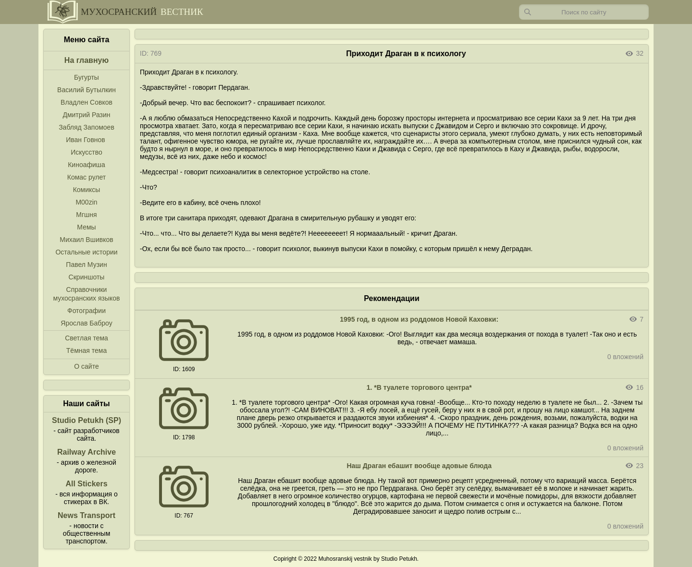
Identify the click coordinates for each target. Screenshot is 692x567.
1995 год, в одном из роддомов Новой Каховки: (419, 319)
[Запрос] (584, 12)
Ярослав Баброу (86, 323)
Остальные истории (86, 252)
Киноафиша (86, 165)
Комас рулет (86, 177)
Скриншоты (87, 277)
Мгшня (86, 214)
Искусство (86, 152)
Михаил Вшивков (86, 239)
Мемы (86, 227)
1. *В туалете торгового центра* (419, 387)
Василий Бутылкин (86, 90)
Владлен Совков (86, 102)
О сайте (86, 366)
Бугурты (86, 77)
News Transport (86, 515)
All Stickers (86, 484)
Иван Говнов (85, 140)
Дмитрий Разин (86, 115)
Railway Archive (86, 452)
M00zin (86, 202)
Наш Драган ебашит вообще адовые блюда (419, 466)
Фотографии (86, 310)
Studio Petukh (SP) (86, 420)
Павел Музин (86, 264)
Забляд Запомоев (86, 127)
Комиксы (86, 189)
